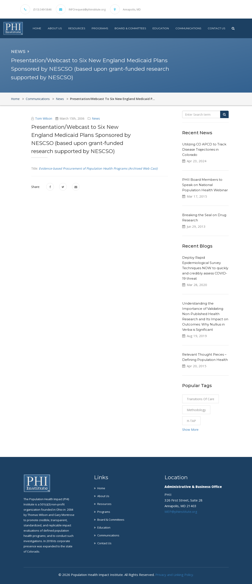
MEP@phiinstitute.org (181, 511)
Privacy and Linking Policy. (174, 574)
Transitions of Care (200, 399)
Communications (188, 28)
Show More (190, 429)
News (60, 99)
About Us (55, 28)
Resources (76, 28)
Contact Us (216, 28)
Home (37, 28)
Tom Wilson (43, 118)
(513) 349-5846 (42, 9)
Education (161, 28)
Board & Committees (130, 28)
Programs (100, 28)
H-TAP (191, 421)
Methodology (196, 410)
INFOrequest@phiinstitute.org (87, 9)
